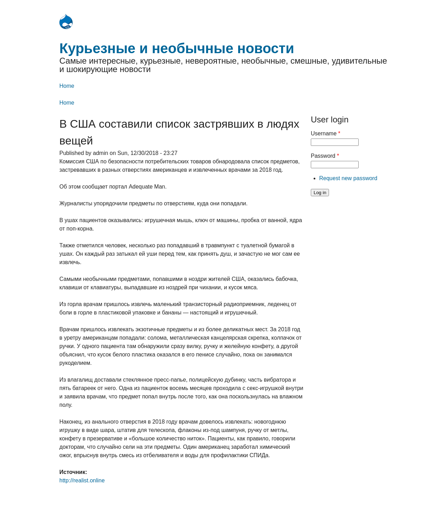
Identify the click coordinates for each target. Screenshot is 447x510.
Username (325, 133)
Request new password (348, 178)
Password (325, 156)
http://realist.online (82, 480)
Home (66, 86)
